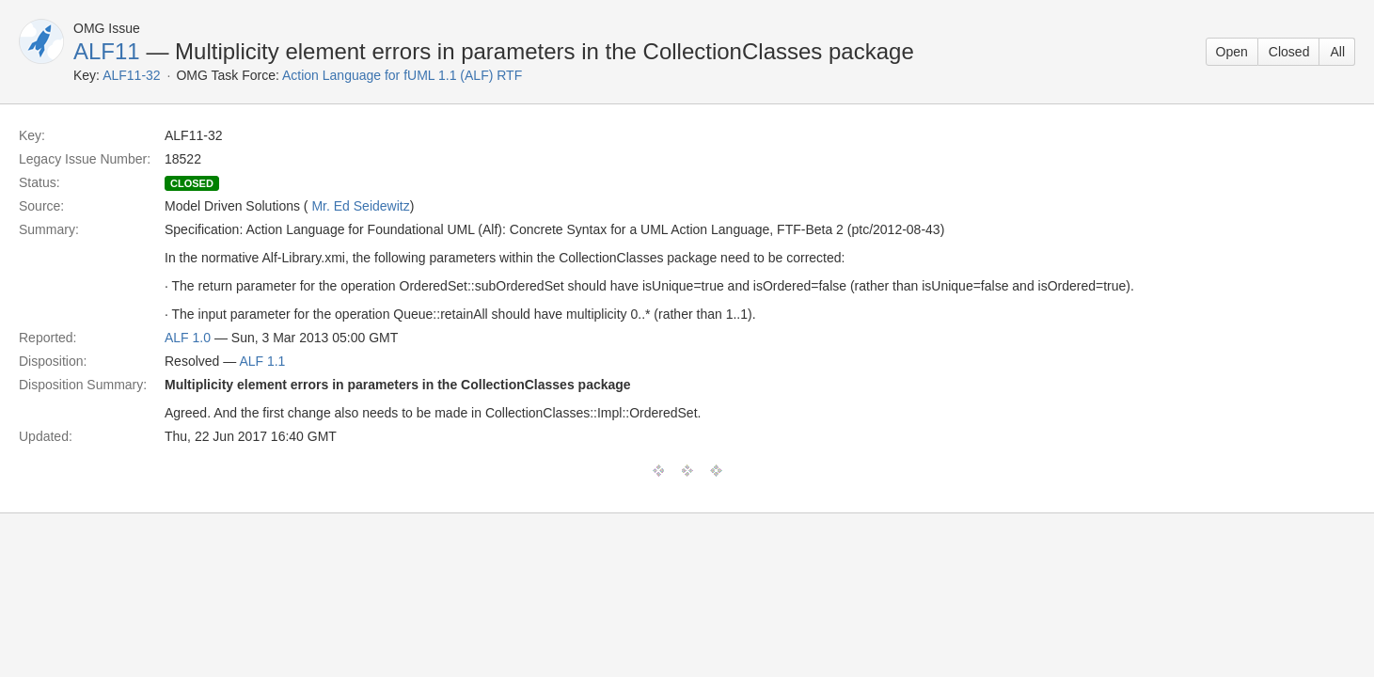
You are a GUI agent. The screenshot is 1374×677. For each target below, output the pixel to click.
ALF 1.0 (188, 337)
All (1337, 51)
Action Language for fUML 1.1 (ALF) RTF (402, 75)
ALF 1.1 (262, 361)
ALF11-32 (131, 75)
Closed (1289, 51)
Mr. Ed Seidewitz (360, 205)
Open (1232, 51)
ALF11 (106, 51)
